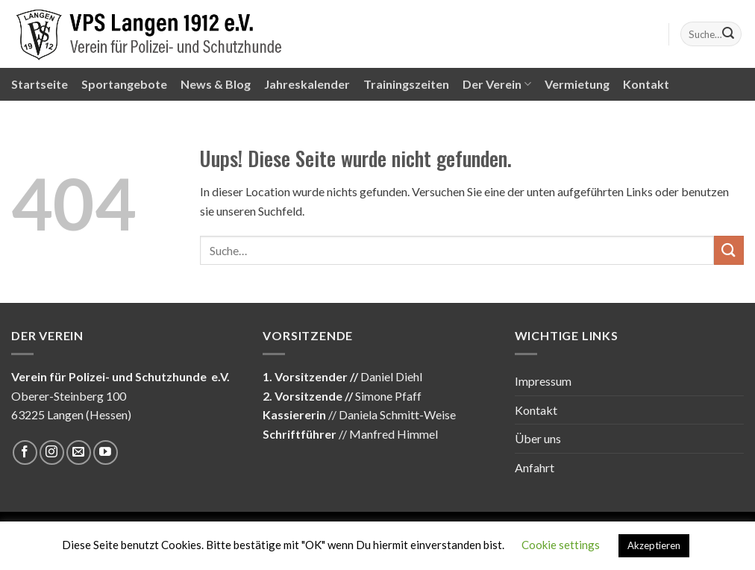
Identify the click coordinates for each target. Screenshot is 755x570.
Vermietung (577, 84)
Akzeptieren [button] (653, 545)
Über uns (538, 438)
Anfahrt (534, 467)
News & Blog (216, 84)
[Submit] (728, 34)
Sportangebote (124, 84)
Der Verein (497, 84)
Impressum (543, 381)
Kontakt (646, 84)
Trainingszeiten (406, 84)
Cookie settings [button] (560, 544)
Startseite (39, 84)
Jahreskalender (307, 84)
